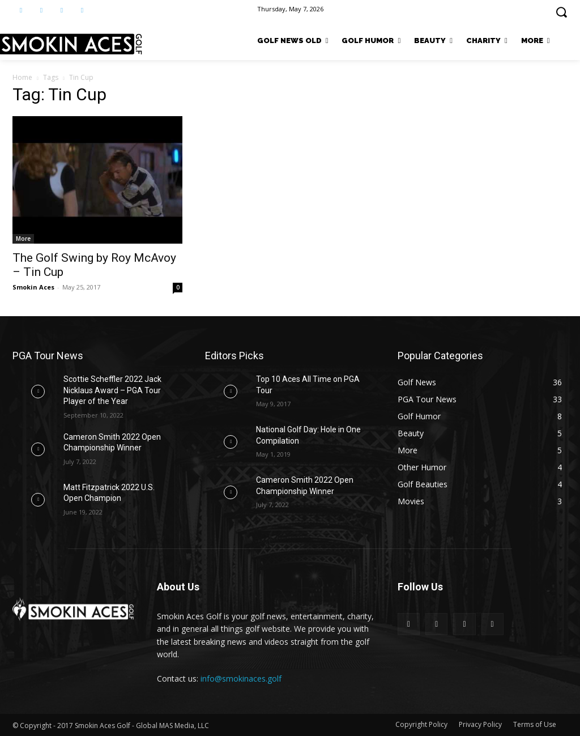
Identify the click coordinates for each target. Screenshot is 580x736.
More (23, 239)
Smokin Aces (33, 287)
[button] (561, 12)
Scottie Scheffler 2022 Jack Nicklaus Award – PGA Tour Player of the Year (112, 390)
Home (22, 77)
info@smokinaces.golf (241, 678)
